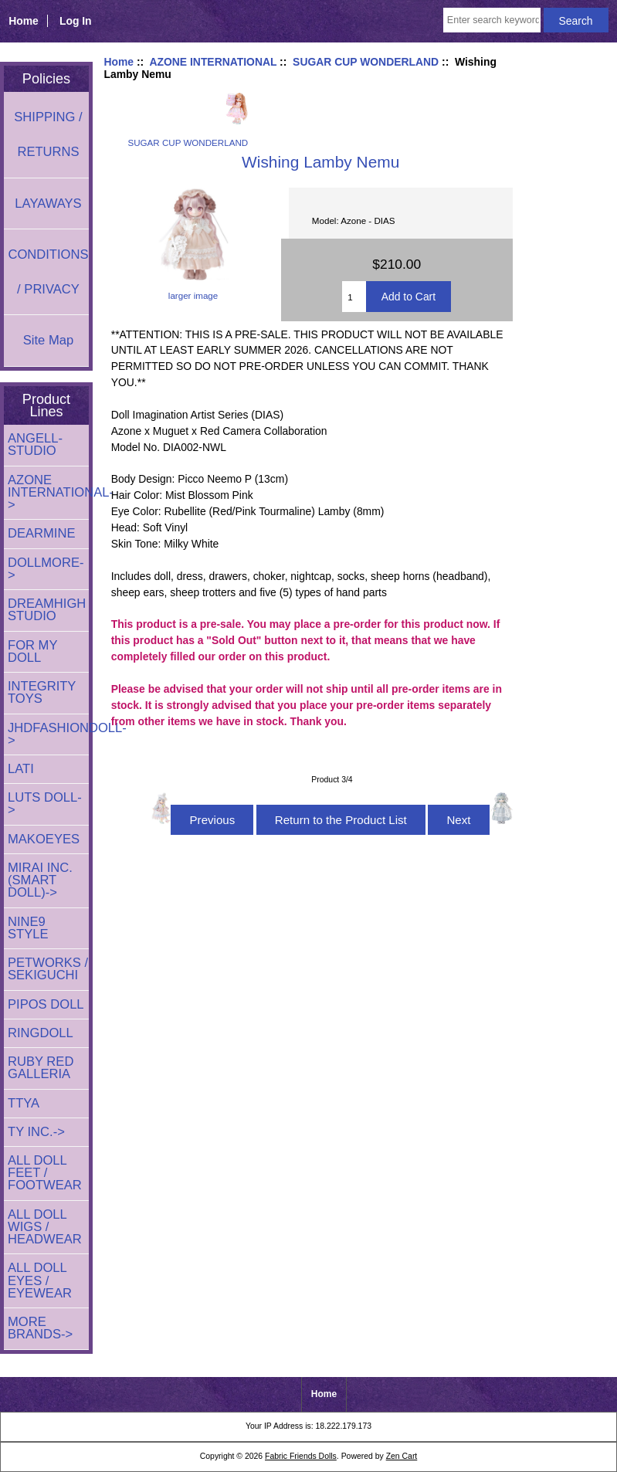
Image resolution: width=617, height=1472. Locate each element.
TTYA (23, 1103)
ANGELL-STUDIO (35, 444)
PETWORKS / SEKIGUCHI (48, 968)
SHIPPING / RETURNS (48, 134)
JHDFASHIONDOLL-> (48, 734)
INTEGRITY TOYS (42, 692)
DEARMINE (42, 533)
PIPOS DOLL (46, 1004)
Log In (75, 21)
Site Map (48, 340)
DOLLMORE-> (46, 568)
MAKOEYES (44, 839)
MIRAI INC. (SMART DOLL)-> (40, 880)
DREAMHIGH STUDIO (47, 609)
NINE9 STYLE (28, 927)
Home (23, 21)
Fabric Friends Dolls (301, 1456)
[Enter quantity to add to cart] (353, 296)
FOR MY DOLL (32, 651)
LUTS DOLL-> (45, 803)
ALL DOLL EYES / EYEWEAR (40, 1280)
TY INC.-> (36, 1131)
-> (48, 492)
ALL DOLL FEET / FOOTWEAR (45, 1172)
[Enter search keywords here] (492, 20)
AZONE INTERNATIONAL (212, 62)
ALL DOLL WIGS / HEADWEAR (45, 1226)
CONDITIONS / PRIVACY (48, 272)
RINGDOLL (40, 1033)
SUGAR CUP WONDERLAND (366, 62)
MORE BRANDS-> (40, 1327)
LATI (21, 768)
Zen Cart (402, 1456)
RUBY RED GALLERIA (40, 1067)
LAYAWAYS (48, 203)
